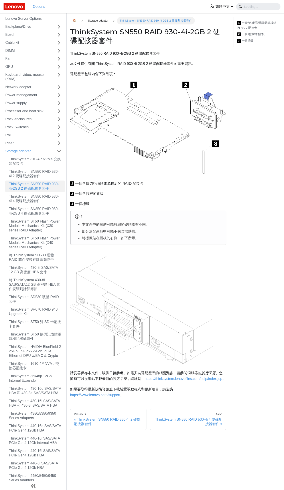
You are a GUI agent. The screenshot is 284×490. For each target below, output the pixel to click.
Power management (21, 95)
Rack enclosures (18, 119)
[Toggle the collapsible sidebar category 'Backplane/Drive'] (59, 26)
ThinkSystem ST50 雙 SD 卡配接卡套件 (35, 324)
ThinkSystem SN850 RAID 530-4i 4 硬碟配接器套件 (34, 199)
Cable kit (12, 42)
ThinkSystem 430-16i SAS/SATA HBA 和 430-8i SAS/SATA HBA (34, 403)
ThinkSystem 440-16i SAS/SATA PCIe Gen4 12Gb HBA (34, 453)
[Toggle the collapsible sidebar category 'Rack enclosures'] (59, 119)
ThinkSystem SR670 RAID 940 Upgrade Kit (33, 311)
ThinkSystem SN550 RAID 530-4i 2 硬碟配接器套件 (34, 174)
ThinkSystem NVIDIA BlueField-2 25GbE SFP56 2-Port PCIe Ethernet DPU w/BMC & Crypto (35, 351)
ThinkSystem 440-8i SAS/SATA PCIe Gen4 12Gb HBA (33, 465)
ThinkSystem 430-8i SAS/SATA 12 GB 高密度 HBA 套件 (33, 270)
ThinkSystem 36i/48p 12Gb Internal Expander (30, 378)
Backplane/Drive (18, 26)
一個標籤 (245, 41)
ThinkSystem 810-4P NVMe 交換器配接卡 (35, 161)
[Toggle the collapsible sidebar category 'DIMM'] (59, 50)
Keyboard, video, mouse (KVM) (24, 77)
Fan (8, 58)
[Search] (258, 6)
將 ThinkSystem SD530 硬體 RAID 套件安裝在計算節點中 (31, 257)
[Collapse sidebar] (33, 485)
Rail (8, 135)
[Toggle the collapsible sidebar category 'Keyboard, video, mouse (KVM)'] (59, 77)
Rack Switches (17, 127)
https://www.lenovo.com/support (95, 395)
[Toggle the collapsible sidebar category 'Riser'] (59, 143)
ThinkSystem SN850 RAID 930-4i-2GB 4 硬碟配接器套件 (34, 211)
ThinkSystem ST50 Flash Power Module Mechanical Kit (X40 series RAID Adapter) (34, 242)
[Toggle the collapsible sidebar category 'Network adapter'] (59, 87)
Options (39, 6)
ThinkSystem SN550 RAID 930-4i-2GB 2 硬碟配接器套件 (34, 186)
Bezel (9, 34)
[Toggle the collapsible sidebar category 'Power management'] (59, 95)
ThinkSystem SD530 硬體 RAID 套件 (34, 299)
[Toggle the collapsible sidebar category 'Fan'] (59, 58)
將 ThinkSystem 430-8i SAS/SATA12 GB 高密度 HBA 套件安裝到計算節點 (34, 284)
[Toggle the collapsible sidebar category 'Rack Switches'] (59, 127)
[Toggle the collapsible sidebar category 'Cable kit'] (59, 42)
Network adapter (18, 87)
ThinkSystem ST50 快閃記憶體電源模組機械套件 (35, 336)
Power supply (16, 103)
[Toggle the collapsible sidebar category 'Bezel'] (59, 34)
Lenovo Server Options (23, 18)
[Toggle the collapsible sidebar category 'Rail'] (59, 135)
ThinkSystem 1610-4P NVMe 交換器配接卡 (34, 366)
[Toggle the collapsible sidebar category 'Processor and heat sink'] (59, 111)
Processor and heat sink (24, 111)
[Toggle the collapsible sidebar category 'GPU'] (59, 66)
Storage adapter (18, 151)
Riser (9, 143)
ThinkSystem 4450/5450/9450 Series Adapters (32, 478)
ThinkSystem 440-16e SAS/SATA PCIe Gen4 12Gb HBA (35, 428)
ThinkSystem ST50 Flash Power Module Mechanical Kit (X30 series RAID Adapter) (34, 225)
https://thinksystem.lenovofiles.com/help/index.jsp (183, 379)
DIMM (10, 50)
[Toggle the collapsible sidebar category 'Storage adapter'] (59, 151)
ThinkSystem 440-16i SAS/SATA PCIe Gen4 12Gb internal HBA (34, 440)
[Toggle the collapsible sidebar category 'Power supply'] (59, 103)
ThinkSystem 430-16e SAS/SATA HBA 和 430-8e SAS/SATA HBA (35, 391)
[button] (221, 6)
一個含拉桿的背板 (251, 34)
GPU (9, 66)
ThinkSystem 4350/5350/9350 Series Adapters (32, 416)
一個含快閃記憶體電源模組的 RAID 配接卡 (256, 25)
